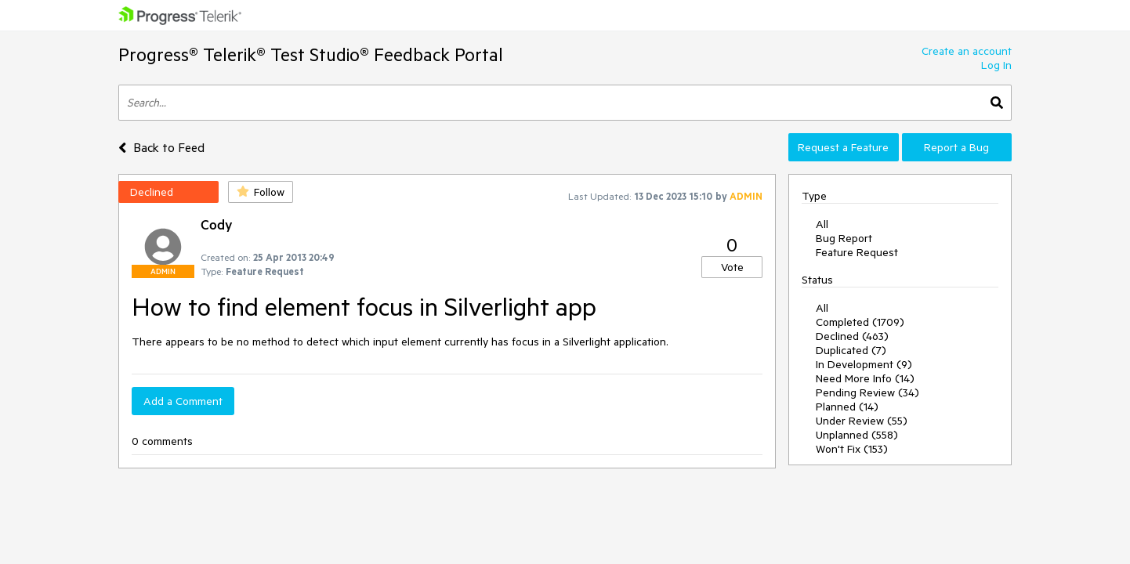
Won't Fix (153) (852, 449)
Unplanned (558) (857, 435)
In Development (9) (864, 364)
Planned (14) (847, 407)
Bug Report (844, 238)
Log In (996, 65)
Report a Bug (956, 147)
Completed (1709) (860, 322)
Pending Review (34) (867, 392)
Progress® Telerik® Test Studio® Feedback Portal (310, 54)
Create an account (967, 51)
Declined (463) (852, 336)
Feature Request (857, 252)
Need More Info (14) (865, 378)
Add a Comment (183, 401)
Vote (732, 267)
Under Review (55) (861, 421)
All (822, 224)
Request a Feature (843, 147)
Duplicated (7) (851, 350)
